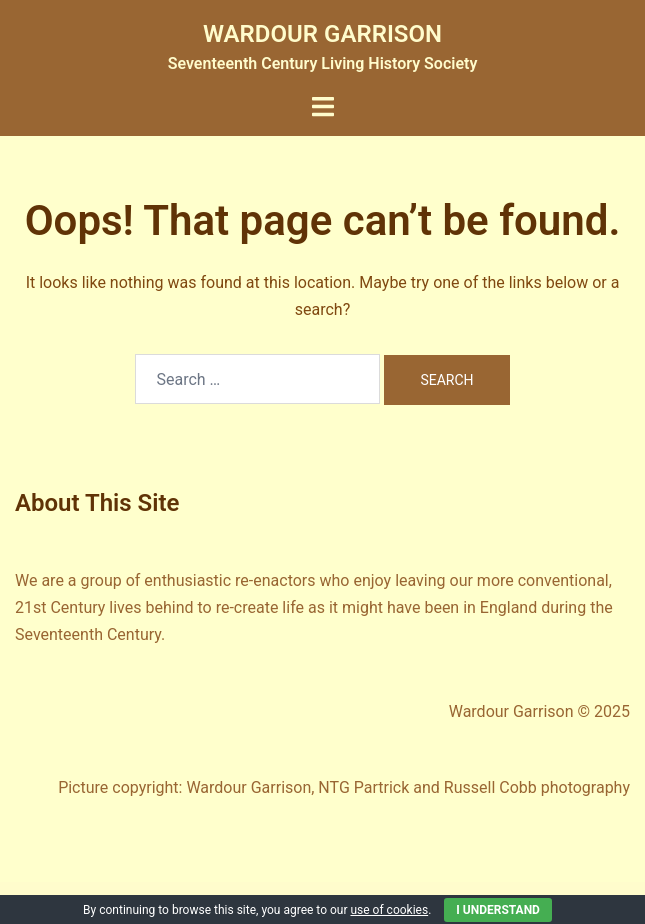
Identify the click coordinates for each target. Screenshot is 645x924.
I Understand (498, 910)
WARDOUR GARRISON (322, 34)
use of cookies (389, 910)
